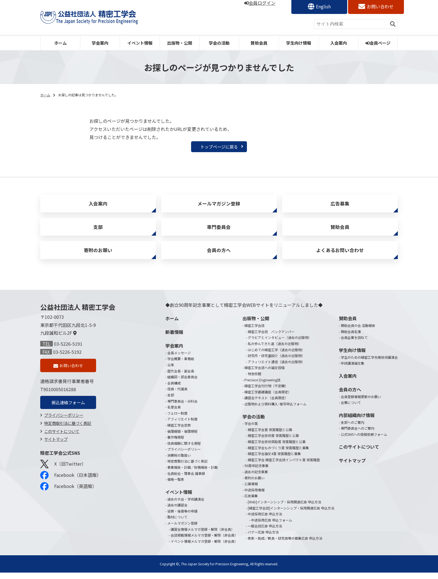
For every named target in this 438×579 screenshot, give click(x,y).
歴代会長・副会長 (180, 377)
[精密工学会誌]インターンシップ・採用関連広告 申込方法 (291, 514)
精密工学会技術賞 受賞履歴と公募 (273, 441)
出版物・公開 (179, 43)
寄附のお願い (98, 255)
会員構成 (174, 389)
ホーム (60, 43)
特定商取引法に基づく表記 (67, 431)
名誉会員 (174, 413)
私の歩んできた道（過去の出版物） (274, 350)
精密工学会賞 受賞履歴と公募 (270, 436)
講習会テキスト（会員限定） (266, 404)
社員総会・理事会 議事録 (186, 479)
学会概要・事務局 (180, 365)
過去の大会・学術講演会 (185, 505)
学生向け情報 (298, 43)
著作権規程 (175, 443)
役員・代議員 (177, 395)
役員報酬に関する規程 (184, 449)
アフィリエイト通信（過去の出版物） (276, 368)
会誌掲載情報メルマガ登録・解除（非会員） (204, 541)
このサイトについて (61, 439)
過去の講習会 (177, 511)
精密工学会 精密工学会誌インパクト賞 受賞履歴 (284, 466)
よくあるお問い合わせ (340, 255)
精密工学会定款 (179, 431)
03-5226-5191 (68, 350)
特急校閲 (254, 380)
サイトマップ (56, 447)
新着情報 (174, 338)
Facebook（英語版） (68, 494)
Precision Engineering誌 (262, 386)
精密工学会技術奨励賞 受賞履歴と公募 (277, 448)
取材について (177, 523)
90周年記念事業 (256, 472)
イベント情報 (140, 43)
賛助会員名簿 (351, 338)
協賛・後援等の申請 (182, 517)
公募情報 (251, 490)
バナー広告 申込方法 (263, 538)
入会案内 (338, 43)
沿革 (170, 371)
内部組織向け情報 (357, 421)
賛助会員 (259, 43)
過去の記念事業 (256, 478)
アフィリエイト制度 (182, 425)
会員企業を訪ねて (354, 343)
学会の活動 (219, 43)
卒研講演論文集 (352, 369)
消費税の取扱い (179, 461)
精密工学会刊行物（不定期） (266, 392)
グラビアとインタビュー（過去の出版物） (279, 343)
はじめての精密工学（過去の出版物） (276, 356)
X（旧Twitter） (63, 471)
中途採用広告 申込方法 (265, 520)
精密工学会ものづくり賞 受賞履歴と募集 (278, 454)
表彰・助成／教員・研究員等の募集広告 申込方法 (285, 544)
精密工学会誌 (254, 331)
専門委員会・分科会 (182, 407)
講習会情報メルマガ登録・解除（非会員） (202, 535)
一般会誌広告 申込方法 (265, 532)
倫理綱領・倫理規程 (182, 437)
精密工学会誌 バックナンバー (271, 338)
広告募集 (340, 205)
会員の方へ (219, 255)
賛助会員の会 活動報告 (358, 331)
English (323, 6)
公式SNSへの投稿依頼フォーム (364, 440)
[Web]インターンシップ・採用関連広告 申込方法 (284, 508)
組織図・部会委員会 (182, 383)
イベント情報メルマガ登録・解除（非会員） (204, 547)
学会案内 (100, 43)
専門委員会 (219, 230)
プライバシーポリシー (63, 423)
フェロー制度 (177, 419)
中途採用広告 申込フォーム (271, 526)
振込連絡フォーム (68, 409)
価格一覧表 (175, 485)
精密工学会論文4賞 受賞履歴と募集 (274, 460)
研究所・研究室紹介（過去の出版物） (276, 362)
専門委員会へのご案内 (357, 434)
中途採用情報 (254, 496)
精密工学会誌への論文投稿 (264, 374)
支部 (98, 230)
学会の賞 (251, 429)
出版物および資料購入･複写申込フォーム (275, 410)
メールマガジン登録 (219, 205)
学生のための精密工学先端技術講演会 (369, 363)
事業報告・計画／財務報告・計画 (192, 473)
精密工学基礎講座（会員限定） (267, 398)
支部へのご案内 (352, 428)
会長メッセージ (179, 359)
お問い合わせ (380, 6)
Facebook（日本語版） (70, 483)
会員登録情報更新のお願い (361, 403)
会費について (351, 408)
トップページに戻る (219, 146)
